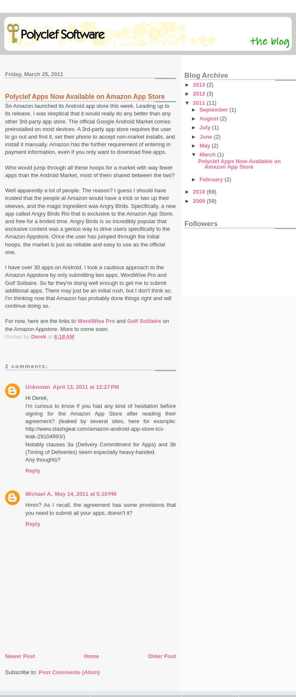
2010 (200, 192)
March (208, 154)
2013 (200, 85)
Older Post (162, 656)
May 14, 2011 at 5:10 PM (86, 494)
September (215, 110)
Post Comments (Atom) (69, 672)
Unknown (37, 387)
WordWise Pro (96, 321)
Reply (32, 470)
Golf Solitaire (144, 321)
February (212, 179)
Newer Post (20, 656)
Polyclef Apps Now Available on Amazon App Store (239, 164)
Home (91, 656)
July (206, 127)
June (207, 137)
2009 (200, 201)
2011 (200, 103)
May (206, 145)
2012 (200, 93)
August (210, 118)
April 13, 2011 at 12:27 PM (86, 387)
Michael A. (38, 494)
